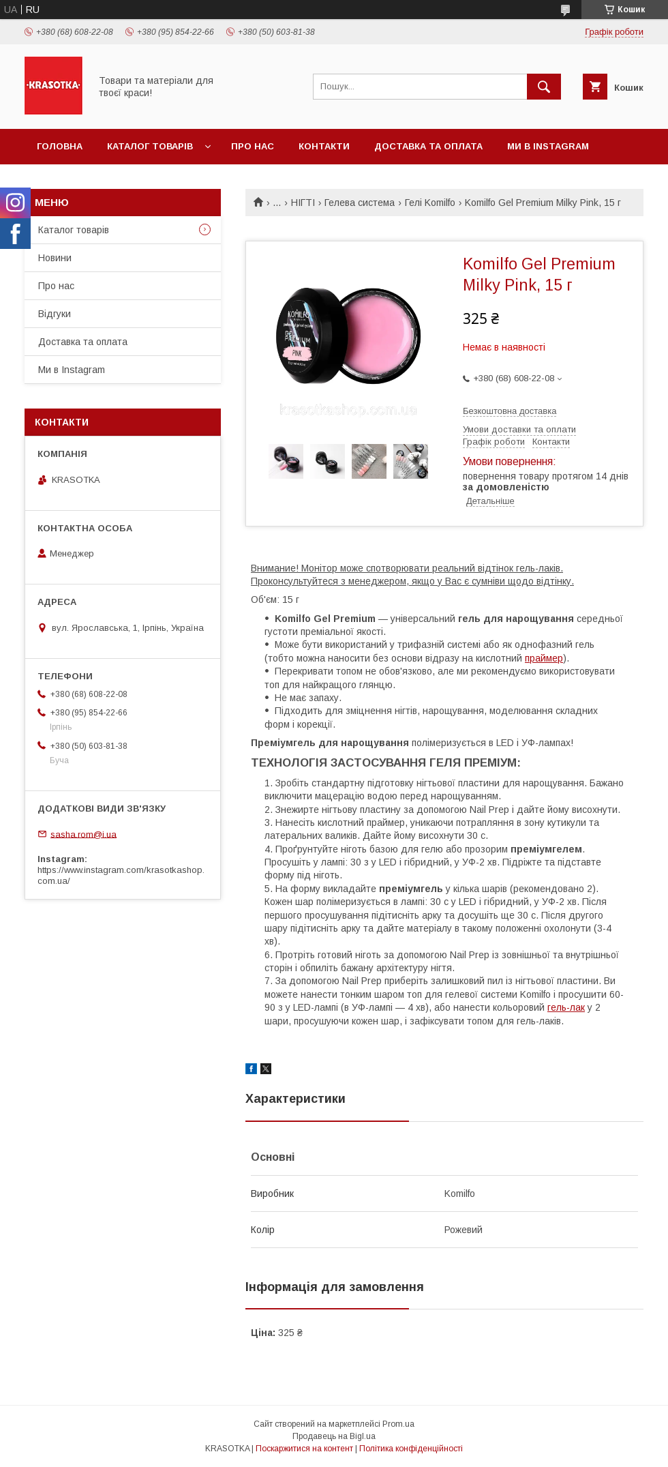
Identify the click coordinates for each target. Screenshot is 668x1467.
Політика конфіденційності (411, 1448)
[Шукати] (544, 87)
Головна (59, 146)
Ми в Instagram (548, 146)
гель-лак (566, 1007)
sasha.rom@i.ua (83, 834)
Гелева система (359, 202)
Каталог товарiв (150, 146)
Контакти (324, 146)
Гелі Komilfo (430, 202)
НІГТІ (303, 202)
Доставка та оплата (428, 146)
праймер (544, 658)
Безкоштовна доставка (509, 411)
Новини (55, 257)
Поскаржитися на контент (304, 1448)
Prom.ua (398, 1424)
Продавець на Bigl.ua (334, 1436)
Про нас (252, 146)
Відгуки (54, 313)
